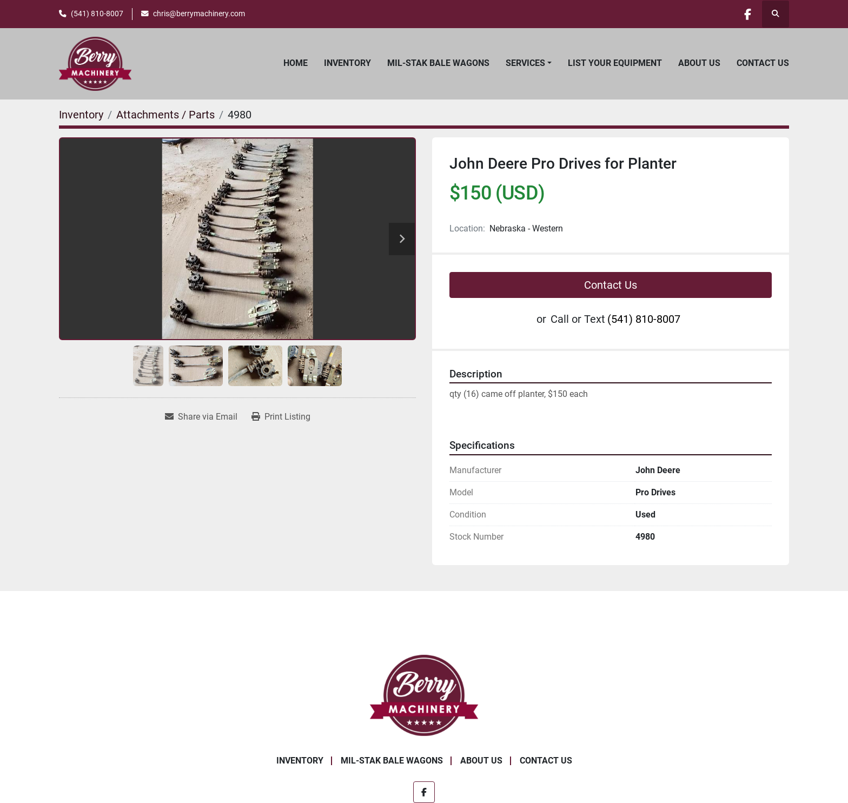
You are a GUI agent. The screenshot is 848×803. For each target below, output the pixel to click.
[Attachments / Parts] (165, 114)
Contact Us (763, 63)
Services (525, 63)
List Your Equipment (615, 63)
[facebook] (747, 14)
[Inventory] (81, 114)
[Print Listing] (280, 417)
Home (295, 63)
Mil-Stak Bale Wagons (438, 63)
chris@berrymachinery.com (199, 13)
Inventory (347, 63)
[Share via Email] (201, 417)
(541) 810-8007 (97, 13)
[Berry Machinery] (424, 694)
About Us (699, 63)
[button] (529, 63)
